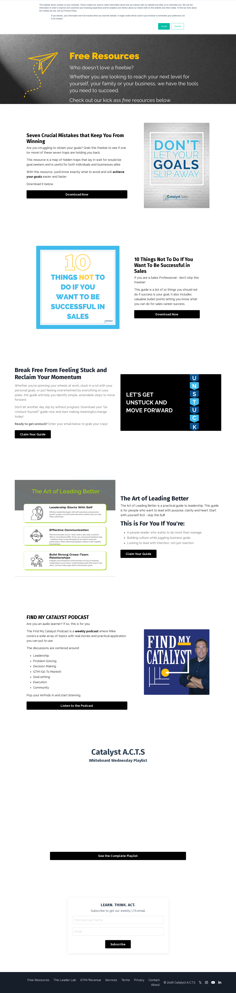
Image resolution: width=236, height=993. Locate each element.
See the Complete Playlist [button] (118, 856)
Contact (154, 980)
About (155, 984)
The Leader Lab (64, 980)
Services (111, 980)
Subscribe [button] (118, 944)
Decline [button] (178, 26)
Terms (125, 980)
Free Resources (38, 980)
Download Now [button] (77, 194)
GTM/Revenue (90, 980)
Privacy (139, 980)
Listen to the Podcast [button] (77, 705)
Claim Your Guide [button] (33, 434)
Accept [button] (164, 26)
